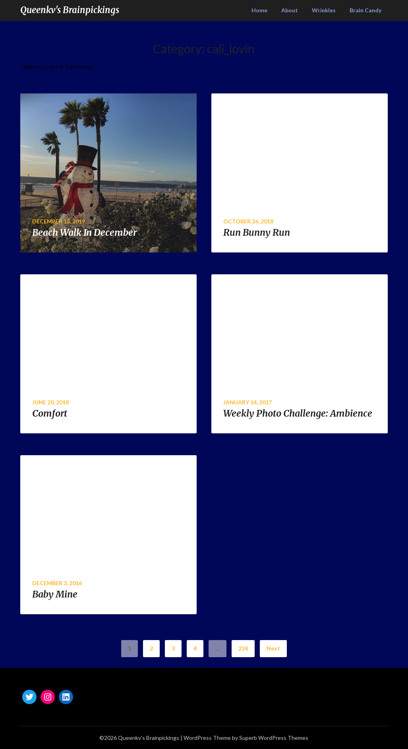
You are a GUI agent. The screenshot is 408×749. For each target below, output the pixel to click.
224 (243, 648)
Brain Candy (365, 10)
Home (259, 10)
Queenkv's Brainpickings (69, 10)
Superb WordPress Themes (273, 737)
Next (273, 648)
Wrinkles (324, 10)
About (289, 10)
